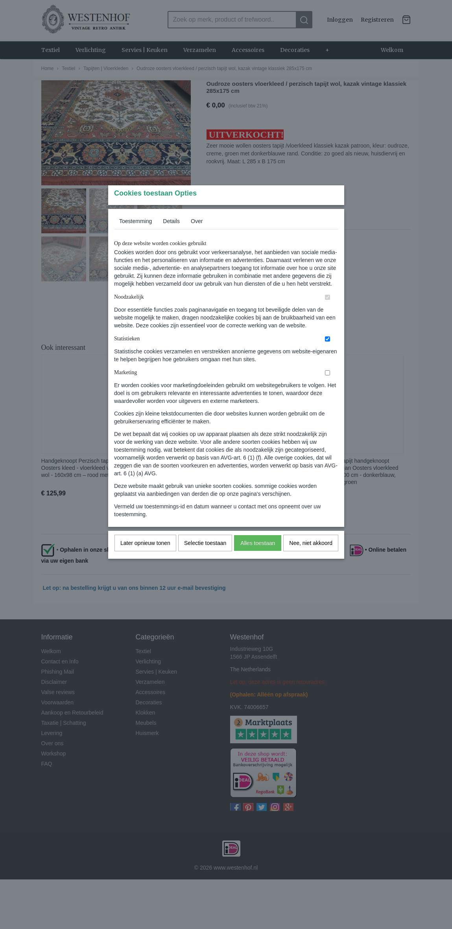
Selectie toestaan (205, 558)
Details (171, 236)
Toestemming (135, 236)
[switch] (327, 312)
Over (197, 236)
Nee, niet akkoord (310, 558)
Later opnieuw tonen (145, 558)
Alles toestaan (257, 558)
